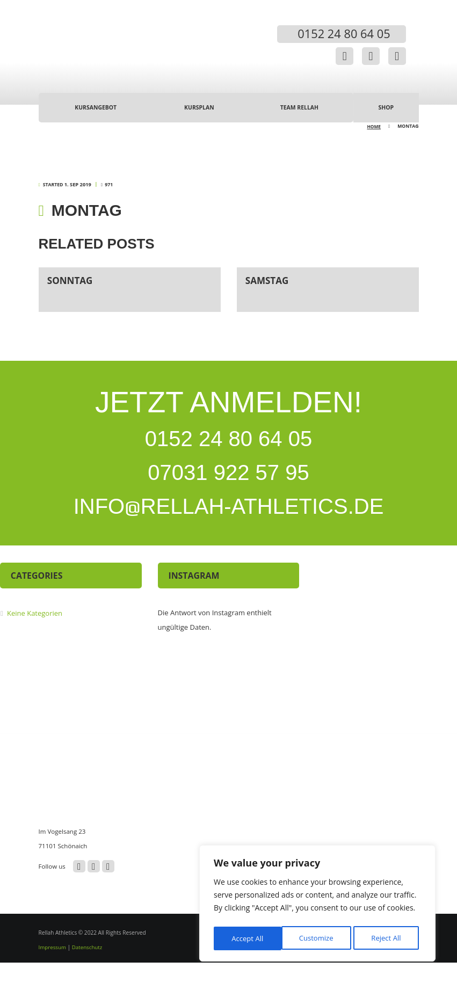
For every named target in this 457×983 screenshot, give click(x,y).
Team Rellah (298, 108)
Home (373, 126)
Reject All (319, 938)
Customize (248, 938)
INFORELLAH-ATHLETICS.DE (228, 523)
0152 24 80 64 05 (228, 442)
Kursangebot (95, 108)
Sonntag (71, 280)
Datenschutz (89, 967)
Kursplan (198, 108)
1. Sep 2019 (77, 185)
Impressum (53, 967)
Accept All (388, 938)
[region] (317, 905)
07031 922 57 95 (228, 482)
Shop (386, 108)
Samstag (268, 280)
